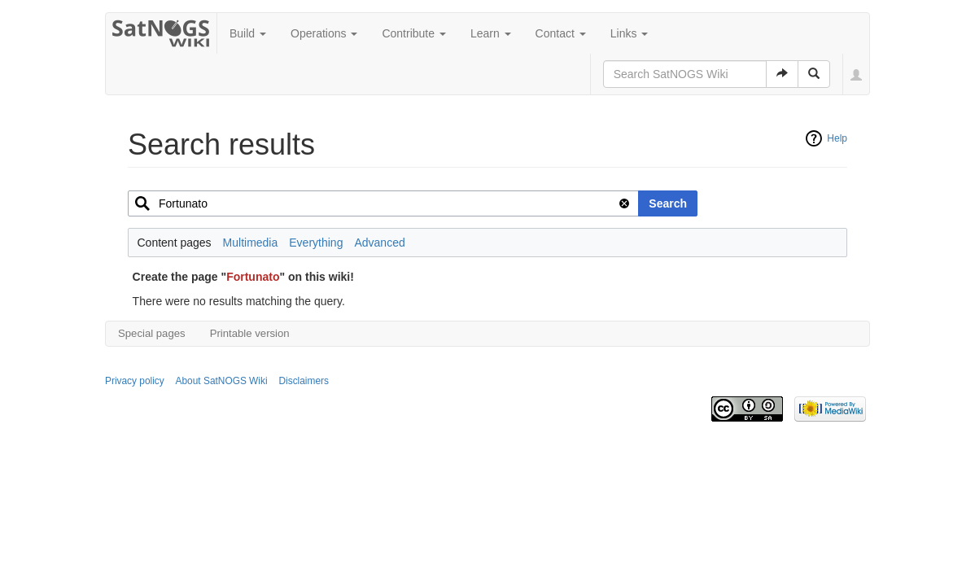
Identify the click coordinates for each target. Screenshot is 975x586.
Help (837, 138)
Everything (316, 242)
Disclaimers (303, 381)
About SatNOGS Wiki (222, 381)
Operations (324, 33)
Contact (561, 33)
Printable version (250, 333)
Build (248, 33)
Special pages (152, 333)
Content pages (175, 242)
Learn (490, 33)
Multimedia (250, 242)
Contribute (413, 33)
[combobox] (383, 203)
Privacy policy (134, 381)
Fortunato (252, 276)
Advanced (379, 242)
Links (629, 33)
